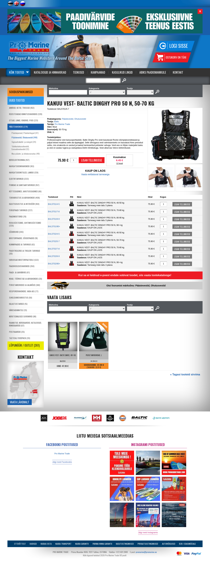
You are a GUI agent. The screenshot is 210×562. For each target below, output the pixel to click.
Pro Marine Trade (62, 124)
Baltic (56, 121)
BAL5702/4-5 (54, 234)
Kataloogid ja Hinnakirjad (50, 72)
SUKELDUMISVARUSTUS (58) (20, 297)
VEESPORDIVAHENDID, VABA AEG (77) (23, 291)
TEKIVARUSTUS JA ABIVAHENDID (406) (24, 197)
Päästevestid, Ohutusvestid (74, 119)
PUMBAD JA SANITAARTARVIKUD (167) (24, 185)
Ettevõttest (20, 543)
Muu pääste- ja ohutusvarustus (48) (26, 153)
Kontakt (178, 72)
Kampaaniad (98, 72)
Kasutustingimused (125, 543)
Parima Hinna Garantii (102, 543)
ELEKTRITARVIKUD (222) (19, 178)
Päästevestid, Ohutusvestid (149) (24, 137)
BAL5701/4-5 (54, 204)
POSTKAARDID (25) (17, 331)
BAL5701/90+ (54, 226)
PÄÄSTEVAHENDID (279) (18, 126)
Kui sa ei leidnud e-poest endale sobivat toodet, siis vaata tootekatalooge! (124, 275)
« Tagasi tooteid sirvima (185, 374)
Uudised (33, 543)
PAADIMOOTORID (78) (17, 216)
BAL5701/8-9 (54, 219)
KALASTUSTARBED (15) (18, 303)
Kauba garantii (82, 543)
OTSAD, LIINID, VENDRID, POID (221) (23, 120)
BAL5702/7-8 (54, 249)
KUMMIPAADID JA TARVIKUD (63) (22, 244)
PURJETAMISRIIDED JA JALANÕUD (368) (24, 285)
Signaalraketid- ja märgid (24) (24, 141)
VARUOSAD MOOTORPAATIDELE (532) (24, 259)
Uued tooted (17, 100)
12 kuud (119, 163)
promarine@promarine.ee (146, 552)
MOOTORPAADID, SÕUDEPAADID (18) (23, 238)
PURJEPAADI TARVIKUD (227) (20, 210)
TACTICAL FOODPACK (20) (19, 338)
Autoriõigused (168, 543)
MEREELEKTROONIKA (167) (19, 159)
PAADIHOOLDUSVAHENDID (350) (21, 266)
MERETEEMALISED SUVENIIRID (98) (22, 316)
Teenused (78, 72)
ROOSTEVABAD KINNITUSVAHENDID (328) (25, 114)
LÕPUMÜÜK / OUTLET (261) (24, 345)
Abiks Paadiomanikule (152, 72)
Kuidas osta (46, 543)
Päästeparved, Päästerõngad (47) (25, 133)
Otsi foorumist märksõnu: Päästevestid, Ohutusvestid (136, 285)
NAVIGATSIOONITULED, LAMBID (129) (23, 172)
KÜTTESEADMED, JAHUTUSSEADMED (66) (25, 191)
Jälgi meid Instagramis (148, 532)
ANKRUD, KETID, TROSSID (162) (21, 107)
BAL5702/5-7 (54, 241)
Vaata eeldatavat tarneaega (95, 174)
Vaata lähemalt (19, 402)
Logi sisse (178, 45)
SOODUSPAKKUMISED (21, 92)
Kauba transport (63, 543)
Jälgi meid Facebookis (62, 462)
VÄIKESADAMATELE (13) (18, 310)
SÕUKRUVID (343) (16, 231)
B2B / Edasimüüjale (187, 543)
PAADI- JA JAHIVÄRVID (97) (19, 272)
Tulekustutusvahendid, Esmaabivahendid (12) (20, 148)
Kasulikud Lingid (122, 72)
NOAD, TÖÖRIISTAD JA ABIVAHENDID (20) (25, 278)
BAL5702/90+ (54, 264)
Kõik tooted (16, 72)
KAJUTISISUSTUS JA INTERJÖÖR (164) (24, 203)
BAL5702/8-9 (54, 256)
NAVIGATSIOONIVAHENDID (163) (21, 166)
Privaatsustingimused (148, 543)
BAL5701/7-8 (54, 211)
